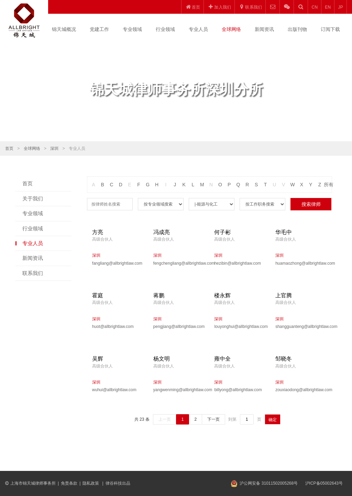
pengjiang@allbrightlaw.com (178, 326)
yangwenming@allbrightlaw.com (178, 389)
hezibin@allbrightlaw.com (237, 263)
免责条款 (69, 483)
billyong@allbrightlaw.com (238, 389)
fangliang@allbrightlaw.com (117, 263)
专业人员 (198, 29)
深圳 (54, 148)
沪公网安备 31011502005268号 (269, 483)
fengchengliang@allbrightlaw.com (178, 263)
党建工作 (99, 29)
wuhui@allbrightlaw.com (114, 389)
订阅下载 (330, 29)
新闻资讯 (264, 29)
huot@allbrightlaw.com (113, 326)
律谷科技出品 (118, 483)
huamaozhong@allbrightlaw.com (300, 263)
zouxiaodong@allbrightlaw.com (300, 389)
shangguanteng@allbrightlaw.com (300, 326)
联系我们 (32, 273)
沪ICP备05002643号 (324, 483)
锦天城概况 (64, 29)
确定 (272, 419)
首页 (9, 148)
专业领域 (132, 29)
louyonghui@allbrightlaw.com (239, 326)
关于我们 (32, 198)
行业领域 (165, 29)
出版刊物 (297, 29)
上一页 (164, 419)
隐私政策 (91, 483)
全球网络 (231, 29)
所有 (328, 184)
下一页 (213, 419)
